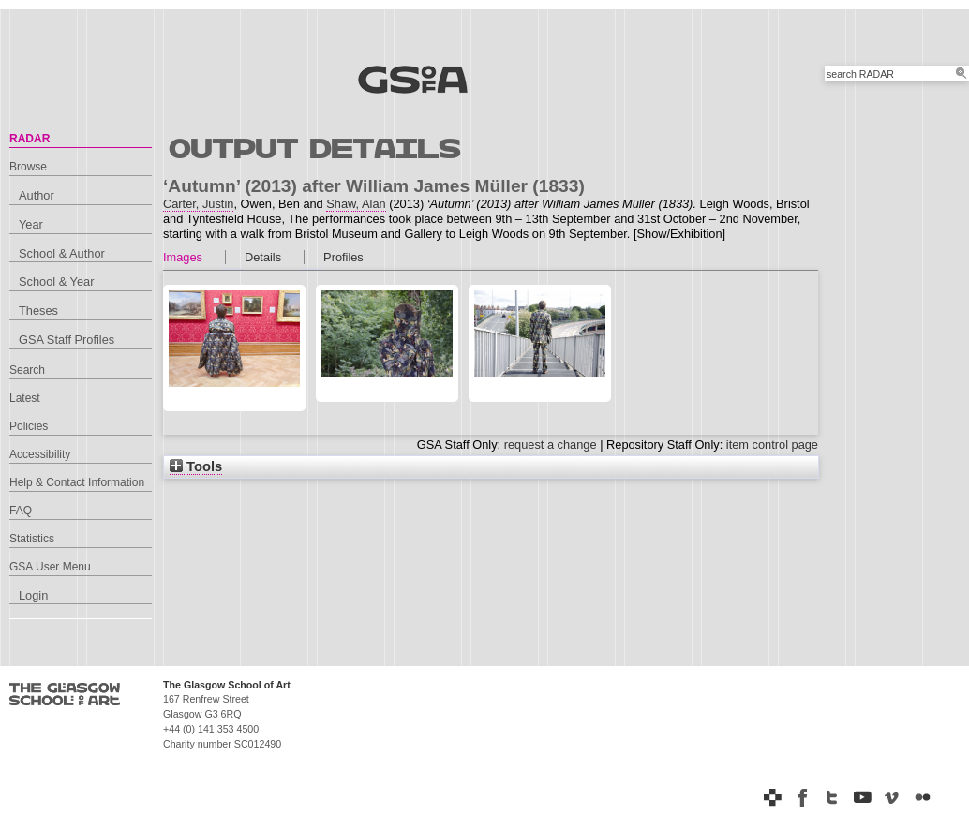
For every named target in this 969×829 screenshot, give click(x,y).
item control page (772, 444)
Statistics (31, 538)
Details (263, 257)
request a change (550, 444)
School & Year (56, 281)
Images (182, 257)
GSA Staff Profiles (66, 340)
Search (27, 370)
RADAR (29, 138)
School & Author (62, 253)
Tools (196, 466)
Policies (28, 426)
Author (36, 195)
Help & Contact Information (76, 482)
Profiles (343, 257)
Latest (24, 398)
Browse (28, 166)
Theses (38, 310)
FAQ (20, 510)
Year (31, 224)
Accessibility (39, 454)
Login (33, 595)
